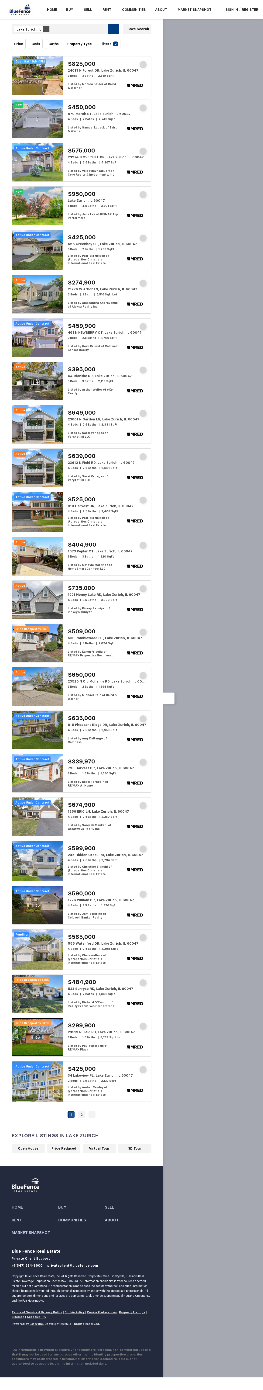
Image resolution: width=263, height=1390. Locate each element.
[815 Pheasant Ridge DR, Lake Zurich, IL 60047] (37, 730)
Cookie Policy (75, 1312)
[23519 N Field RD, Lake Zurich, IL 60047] (37, 1037)
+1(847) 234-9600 (27, 1265)
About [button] (161, 9)
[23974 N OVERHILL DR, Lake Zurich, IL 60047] (37, 162)
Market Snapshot (195, 9)
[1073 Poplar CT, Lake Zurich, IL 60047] (37, 556)
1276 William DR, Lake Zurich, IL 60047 (101, 900)
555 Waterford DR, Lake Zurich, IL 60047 (103, 943)
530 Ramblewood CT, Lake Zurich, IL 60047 (105, 638)
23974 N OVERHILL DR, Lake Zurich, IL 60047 (106, 157)
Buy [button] (69, 9)
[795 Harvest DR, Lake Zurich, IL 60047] (37, 773)
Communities (134, 9)
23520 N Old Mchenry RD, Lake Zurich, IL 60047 (108, 681)
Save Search (138, 29)
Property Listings (132, 1312)
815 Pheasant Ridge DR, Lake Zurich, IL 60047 (107, 725)
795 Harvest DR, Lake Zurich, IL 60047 (101, 768)
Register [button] (250, 9)
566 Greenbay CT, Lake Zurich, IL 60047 (102, 244)
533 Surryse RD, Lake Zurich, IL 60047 (100, 989)
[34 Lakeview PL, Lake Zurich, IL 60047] (37, 1081)
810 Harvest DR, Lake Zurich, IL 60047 (100, 506)
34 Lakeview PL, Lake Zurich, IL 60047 (100, 1075)
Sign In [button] (231, 9)
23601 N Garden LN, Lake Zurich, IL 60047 (103, 419)
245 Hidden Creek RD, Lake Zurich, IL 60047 (105, 855)
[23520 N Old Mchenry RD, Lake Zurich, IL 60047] (37, 686)
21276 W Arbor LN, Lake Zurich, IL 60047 (102, 289)
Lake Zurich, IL (33, 29)
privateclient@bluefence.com (72, 1265)
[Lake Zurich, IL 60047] (37, 206)
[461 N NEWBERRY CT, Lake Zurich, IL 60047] (37, 338)
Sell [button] (88, 9)
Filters (105, 44)
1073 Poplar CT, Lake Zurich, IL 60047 (100, 551)
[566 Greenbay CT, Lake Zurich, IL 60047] (37, 250)
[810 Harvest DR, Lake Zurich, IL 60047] (37, 512)
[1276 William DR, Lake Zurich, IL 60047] (37, 905)
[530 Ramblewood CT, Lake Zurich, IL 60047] (37, 643)
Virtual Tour (99, 1148)
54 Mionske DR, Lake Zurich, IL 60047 (100, 376)
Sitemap (18, 1317)
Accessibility (36, 1317)
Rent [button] (106, 9)
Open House (28, 1148)
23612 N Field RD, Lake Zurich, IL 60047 (101, 462)
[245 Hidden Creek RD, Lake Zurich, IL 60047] (37, 861)
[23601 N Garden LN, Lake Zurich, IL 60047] (37, 424)
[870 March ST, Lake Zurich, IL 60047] (37, 119)
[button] (113, 29)
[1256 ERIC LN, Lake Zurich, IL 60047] (37, 816)
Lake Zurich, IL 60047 (86, 200)
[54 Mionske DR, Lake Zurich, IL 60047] (37, 381)
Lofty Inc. (37, 1324)
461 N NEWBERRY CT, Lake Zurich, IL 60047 (105, 332)
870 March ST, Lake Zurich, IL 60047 (99, 114)
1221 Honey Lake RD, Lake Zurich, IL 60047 (104, 594)
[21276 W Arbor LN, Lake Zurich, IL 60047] (37, 294)
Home (52, 9)
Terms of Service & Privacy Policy (37, 1312)
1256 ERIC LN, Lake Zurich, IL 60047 (98, 811)
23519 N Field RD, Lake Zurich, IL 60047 (101, 1032)
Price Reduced (63, 1148)
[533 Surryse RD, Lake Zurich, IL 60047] (37, 994)
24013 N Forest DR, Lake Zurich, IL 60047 (103, 70)
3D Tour (134, 1148)
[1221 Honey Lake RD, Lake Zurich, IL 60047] (37, 600)
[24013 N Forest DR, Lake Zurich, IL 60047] (37, 75)
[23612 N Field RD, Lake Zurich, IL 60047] (37, 468)
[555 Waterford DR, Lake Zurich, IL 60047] (37, 949)
